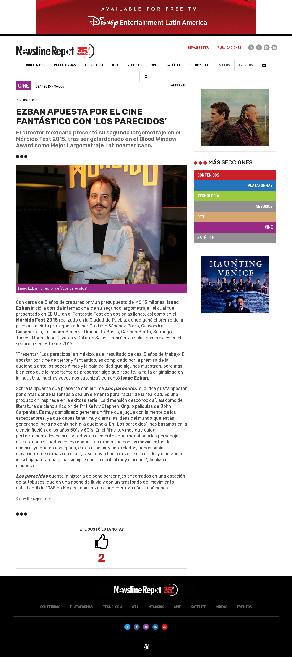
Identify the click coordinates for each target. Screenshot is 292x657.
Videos (224, 65)
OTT (201, 216)
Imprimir (178, 85)
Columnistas (199, 65)
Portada (22, 100)
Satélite (205, 237)
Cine (35, 100)
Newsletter (198, 47)
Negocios (264, 206)
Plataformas (260, 185)
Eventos (246, 65)
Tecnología (208, 195)
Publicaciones (229, 47)
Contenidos (208, 175)
